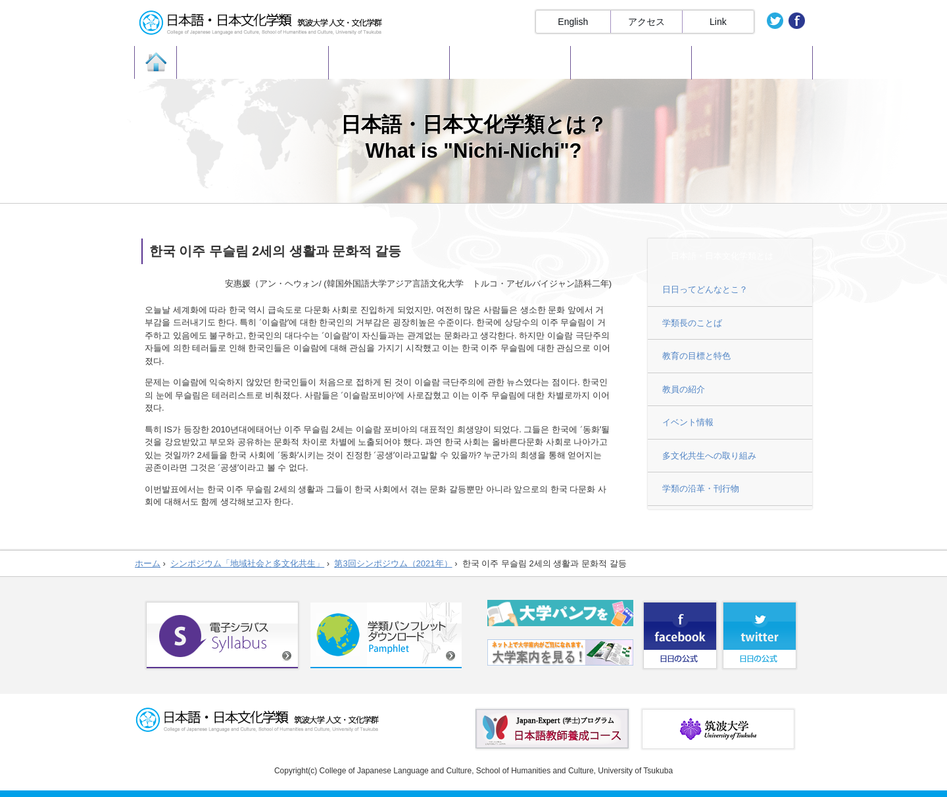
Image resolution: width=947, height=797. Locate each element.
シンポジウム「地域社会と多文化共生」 (247, 563)
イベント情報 (688, 422)
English (573, 21)
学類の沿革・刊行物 (700, 488)
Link (718, 21)
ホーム (147, 563)
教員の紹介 (683, 389)
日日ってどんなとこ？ (705, 289)
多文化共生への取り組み (709, 456)
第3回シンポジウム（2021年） (393, 563)
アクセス (646, 21)
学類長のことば (692, 323)
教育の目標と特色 (696, 356)
